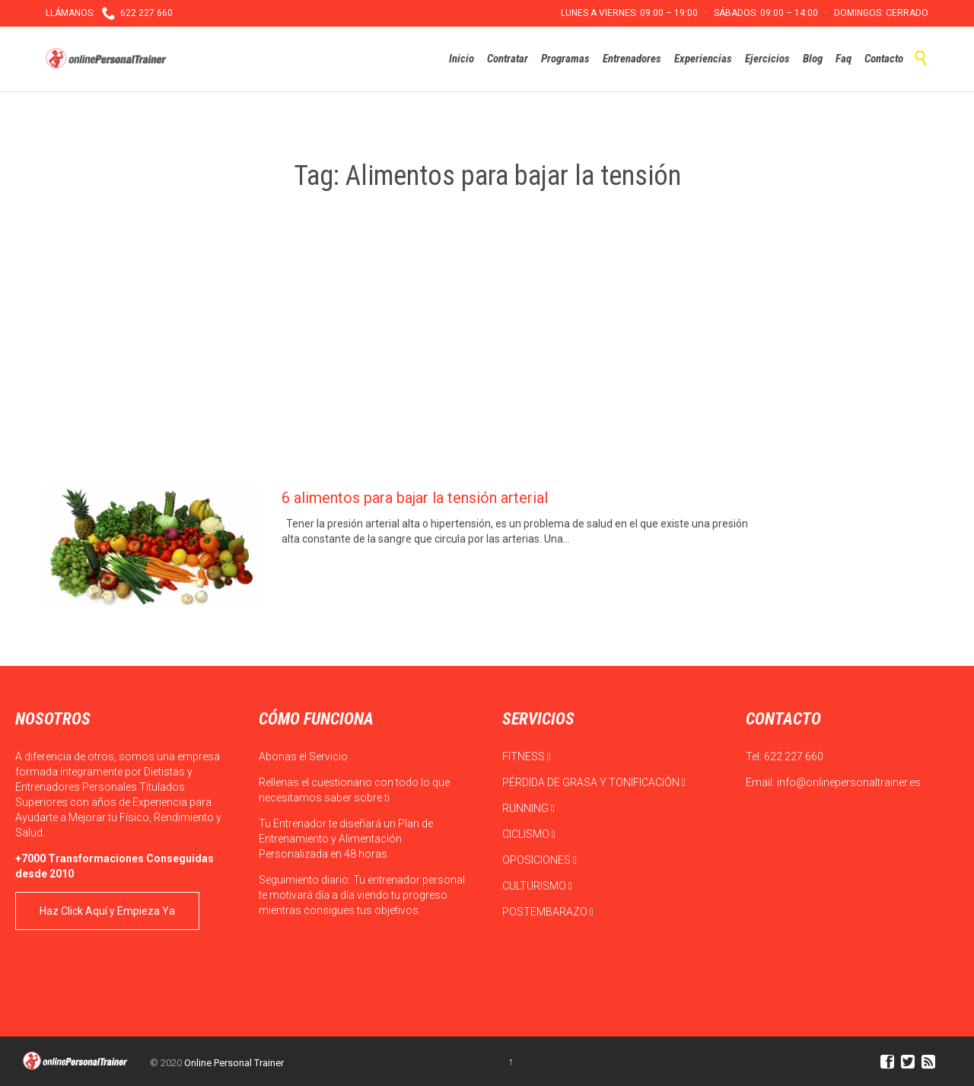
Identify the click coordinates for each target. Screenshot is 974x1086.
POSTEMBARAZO (548, 912)
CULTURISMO (537, 886)
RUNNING (528, 808)
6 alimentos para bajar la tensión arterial (415, 498)
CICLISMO (528, 834)
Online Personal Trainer (234, 1062)
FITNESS (526, 756)
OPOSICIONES (539, 860)
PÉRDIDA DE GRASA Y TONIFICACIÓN (594, 782)
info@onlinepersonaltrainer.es (849, 782)
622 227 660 (793, 756)
